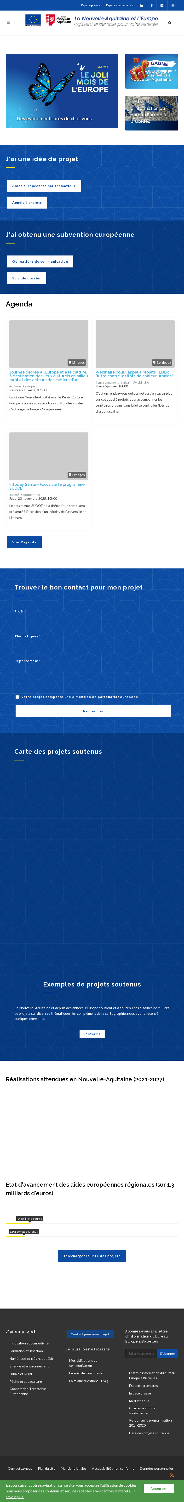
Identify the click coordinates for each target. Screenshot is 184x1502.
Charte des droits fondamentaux (142, 1410)
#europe (29, 386)
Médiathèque (139, 1401)
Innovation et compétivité (29, 1343)
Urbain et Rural (21, 1374)
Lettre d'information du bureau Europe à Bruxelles (152, 1375)
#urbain (126, 382)
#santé (14, 495)
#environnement (107, 382)
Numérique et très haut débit (31, 1358)
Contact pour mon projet (90, 1334)
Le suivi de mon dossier (86, 1373)
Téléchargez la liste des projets (92, 1256)
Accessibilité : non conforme (113, 1468)
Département (27, 661)
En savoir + (92, 1034)
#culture (15, 386)
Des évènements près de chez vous (54, 118)
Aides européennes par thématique (44, 186)
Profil (20, 611)
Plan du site (46, 1468)
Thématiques (27, 636)
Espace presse (90, 5)
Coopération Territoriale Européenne (28, 1391)
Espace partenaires (143, 1385)
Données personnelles (157, 1468)
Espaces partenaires (119, 5)
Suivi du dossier (26, 278)
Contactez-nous (20, 1468)
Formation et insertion (26, 1351)
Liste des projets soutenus (149, 1433)
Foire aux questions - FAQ (88, 1381)
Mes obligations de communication (83, 1362)
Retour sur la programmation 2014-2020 (150, 1422)
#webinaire (141, 382)
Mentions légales (73, 1468)
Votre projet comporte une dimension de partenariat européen (79, 697)
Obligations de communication (40, 261)
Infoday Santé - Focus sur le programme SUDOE (47, 486)
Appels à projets (27, 202)
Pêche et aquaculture (26, 1381)
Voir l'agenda (24, 542)
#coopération (30, 495)
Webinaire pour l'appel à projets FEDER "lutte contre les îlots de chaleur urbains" (134, 374)
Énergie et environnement (29, 1366)
